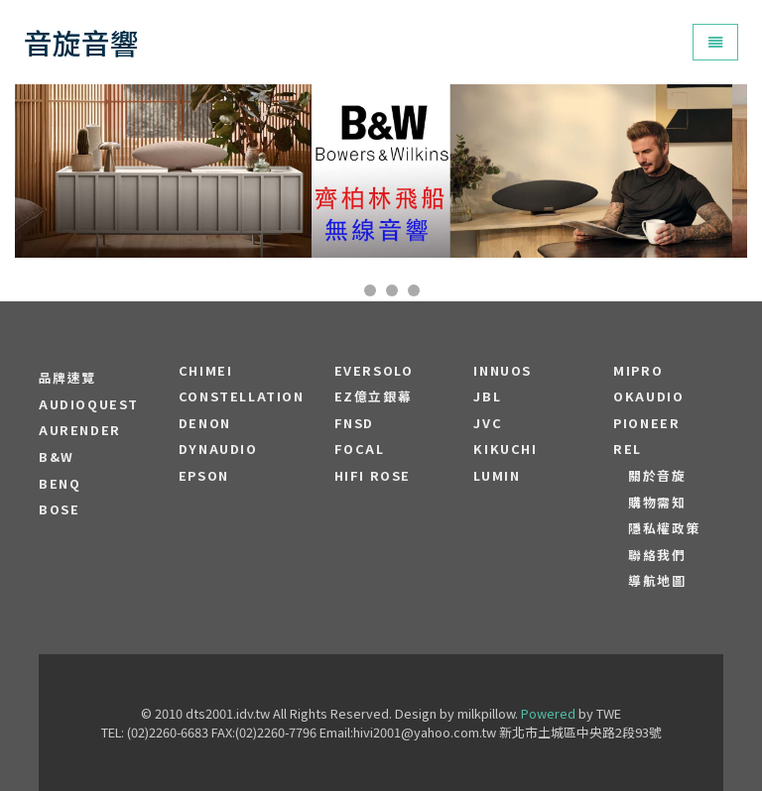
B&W (56, 457)
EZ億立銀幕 (373, 396)
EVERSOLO (374, 371)
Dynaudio (218, 449)
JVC (487, 423)
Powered (548, 713)
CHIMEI (206, 371)
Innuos (502, 371)
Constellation (242, 396)
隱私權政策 (664, 528)
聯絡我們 (657, 555)
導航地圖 (657, 581)
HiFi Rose (372, 476)
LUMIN (496, 476)
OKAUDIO (648, 396)
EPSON (204, 476)
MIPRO (638, 371)
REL (627, 449)
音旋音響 (81, 42)
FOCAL (359, 449)
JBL (487, 396)
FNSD (354, 423)
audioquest (89, 404)
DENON (205, 423)
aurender (80, 430)
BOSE (59, 509)
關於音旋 (657, 476)
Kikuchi (505, 449)
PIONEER (646, 423)
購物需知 (657, 502)
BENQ (59, 484)
